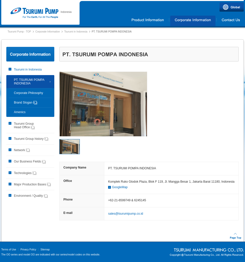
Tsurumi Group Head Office (24, 125)
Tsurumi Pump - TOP (19, 31)
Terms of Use (8, 249)
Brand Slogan (25, 102)
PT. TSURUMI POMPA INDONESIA (29, 81)
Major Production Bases (32, 184)
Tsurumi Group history (31, 139)
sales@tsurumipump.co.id (125, 213)
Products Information (148, 21)
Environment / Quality (31, 196)
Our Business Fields (30, 161)
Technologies (25, 173)
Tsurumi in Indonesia (75, 31)
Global (231, 7)
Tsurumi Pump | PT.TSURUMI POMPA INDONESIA (34, 13)
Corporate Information (193, 21)
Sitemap (45, 249)
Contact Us (230, 21)
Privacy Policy (28, 249)
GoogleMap (120, 187)
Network (22, 150)
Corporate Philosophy (28, 93)
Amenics (20, 112)
